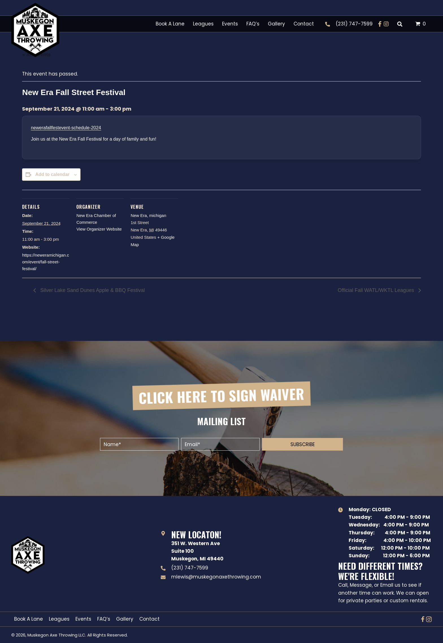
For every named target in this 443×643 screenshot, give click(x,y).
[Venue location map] (214, 229)
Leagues (59, 619)
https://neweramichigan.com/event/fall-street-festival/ (45, 262)
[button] (380, 24)
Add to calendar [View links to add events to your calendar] (52, 174)
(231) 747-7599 (354, 23)
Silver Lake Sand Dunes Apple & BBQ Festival (92, 290)
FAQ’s (103, 619)
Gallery (124, 619)
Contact (149, 619)
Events (83, 619)
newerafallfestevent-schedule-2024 (66, 127)
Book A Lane (28, 619)
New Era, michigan (148, 215)
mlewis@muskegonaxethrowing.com (216, 576)
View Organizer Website (98, 229)
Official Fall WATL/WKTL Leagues (377, 290)
